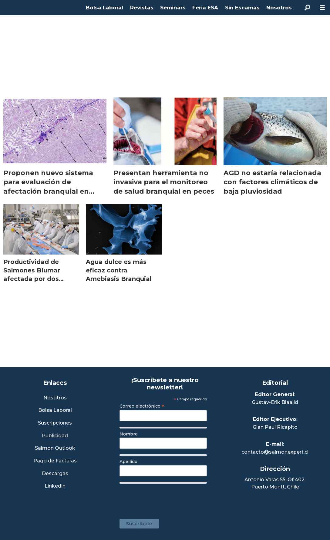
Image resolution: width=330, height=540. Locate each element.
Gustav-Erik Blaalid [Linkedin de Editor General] (275, 402)
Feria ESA (205, 8)
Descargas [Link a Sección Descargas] (55, 474)
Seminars (173, 8)
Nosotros (279, 8)
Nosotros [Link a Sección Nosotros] (55, 398)
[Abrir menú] (322, 7)
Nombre (129, 434)
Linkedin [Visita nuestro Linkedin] (55, 486)
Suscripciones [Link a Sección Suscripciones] (55, 423)
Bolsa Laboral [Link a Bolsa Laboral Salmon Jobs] (55, 410)
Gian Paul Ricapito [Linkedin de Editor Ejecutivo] (275, 427)
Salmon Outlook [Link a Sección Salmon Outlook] (55, 448)
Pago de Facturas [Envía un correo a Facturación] (55, 461)
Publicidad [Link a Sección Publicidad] (55, 436)
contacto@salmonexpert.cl (274, 452)
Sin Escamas (242, 8)
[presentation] (166, 498)
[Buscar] (307, 7)
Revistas (141, 8)
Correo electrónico (142, 406)
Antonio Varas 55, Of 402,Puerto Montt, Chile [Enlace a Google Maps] (274, 483)
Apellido (128, 461)
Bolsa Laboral (104, 8)
